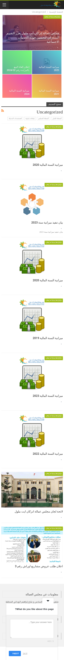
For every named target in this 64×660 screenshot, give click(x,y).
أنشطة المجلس (43, 118)
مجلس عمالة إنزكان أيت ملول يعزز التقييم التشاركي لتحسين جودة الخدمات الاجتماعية (32, 37)
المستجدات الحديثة (15, 118)
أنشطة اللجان (57, 118)
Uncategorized (52, 17)
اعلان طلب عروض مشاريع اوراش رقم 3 (39, 566)
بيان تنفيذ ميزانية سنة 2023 (47, 222)
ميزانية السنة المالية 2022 (48, 453)
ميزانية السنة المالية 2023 (48, 395)
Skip (25, 653)
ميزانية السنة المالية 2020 (48, 164)
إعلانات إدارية (30, 118)
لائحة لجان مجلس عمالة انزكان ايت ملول (39, 511)
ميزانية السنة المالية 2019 (48, 338)
